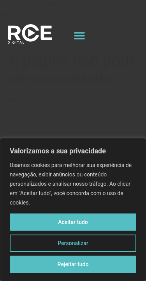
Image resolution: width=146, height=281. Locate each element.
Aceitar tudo (73, 222)
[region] (73, 209)
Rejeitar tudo (73, 264)
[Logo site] (30, 34)
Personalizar (73, 243)
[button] (79, 35)
